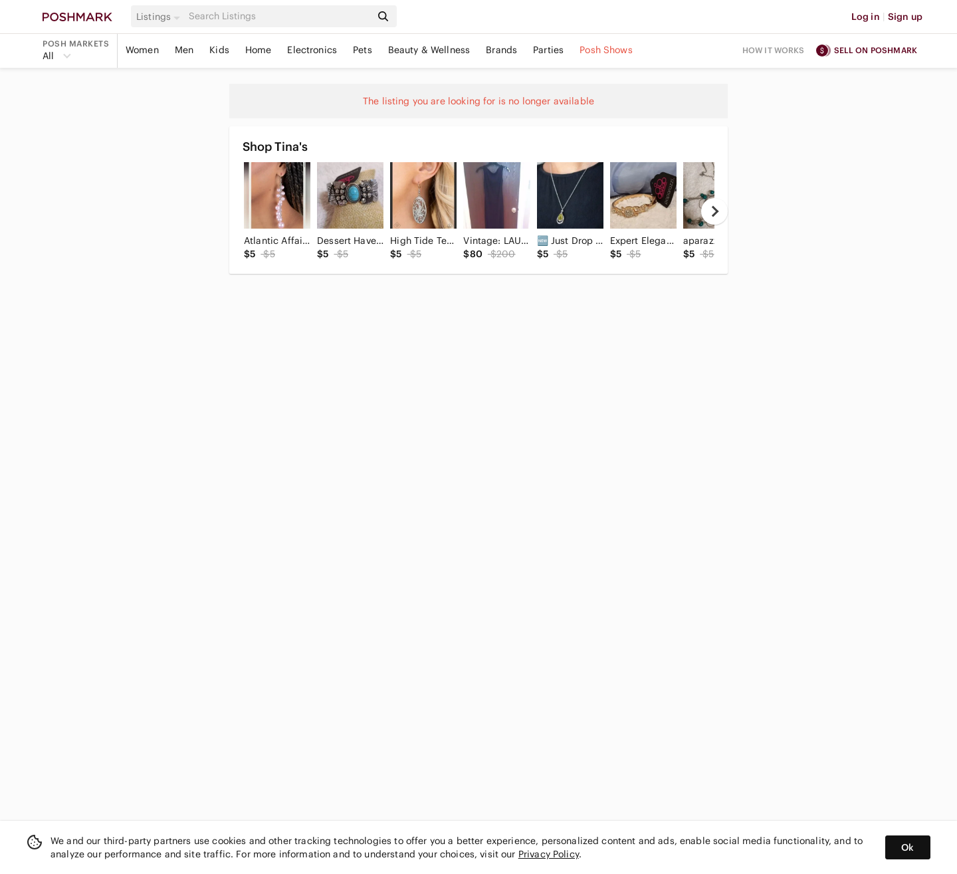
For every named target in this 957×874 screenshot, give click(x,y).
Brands (501, 50)
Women (142, 50)
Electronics (312, 50)
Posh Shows (606, 50)
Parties (548, 50)
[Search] (278, 16)
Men (184, 50)
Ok (907, 847)
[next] (714, 211)
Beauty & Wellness (429, 50)
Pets (362, 50)
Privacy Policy (548, 854)
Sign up (905, 17)
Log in (865, 17)
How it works (773, 50)
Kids (219, 50)
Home (258, 50)
